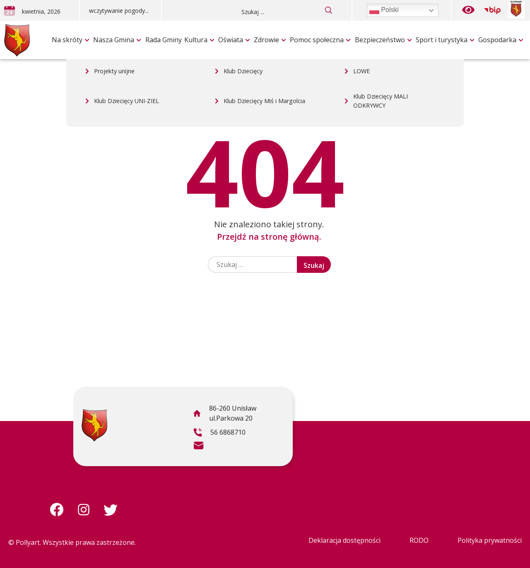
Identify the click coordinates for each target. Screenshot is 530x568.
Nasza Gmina (113, 39)
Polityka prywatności (490, 540)
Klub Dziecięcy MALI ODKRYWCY (380, 22)
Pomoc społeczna (317, 39)
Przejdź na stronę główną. (269, 236)
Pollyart (28, 542)
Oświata (230, 39)
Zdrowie (266, 39)
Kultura (195, 39)
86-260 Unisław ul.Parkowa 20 (224, 414)
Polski (384, 10)
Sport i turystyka (441, 39)
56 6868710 (219, 433)
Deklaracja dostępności (344, 540)
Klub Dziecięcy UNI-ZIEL (126, 23)
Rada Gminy (163, 39)
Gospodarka (497, 39)
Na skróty (67, 39)
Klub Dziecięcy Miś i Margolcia (264, 23)
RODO (419, 540)
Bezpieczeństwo (380, 39)
